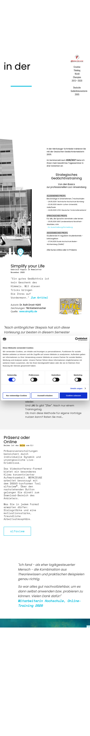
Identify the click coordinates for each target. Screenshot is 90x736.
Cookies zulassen (73, 396)
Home (11, 9)
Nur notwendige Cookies (16, 396)
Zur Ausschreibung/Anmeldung (60, 227)
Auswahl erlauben (45, 396)
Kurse (29, 9)
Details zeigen (76, 388)
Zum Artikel (39, 297)
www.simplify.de (28, 311)
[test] (17, 531)
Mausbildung (64, 9)
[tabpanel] (27, 66)
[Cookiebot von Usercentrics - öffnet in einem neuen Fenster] (76, 339)
